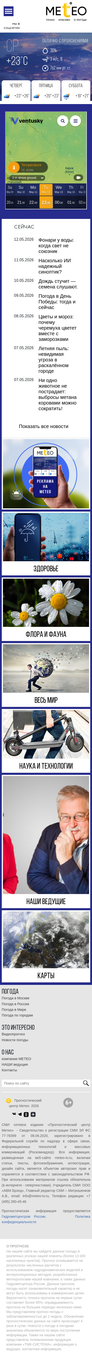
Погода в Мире (14, 1014)
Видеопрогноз (13, 1038)
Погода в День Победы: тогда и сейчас (57, 306)
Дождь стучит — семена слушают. (58, 288)
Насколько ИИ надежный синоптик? (55, 270)
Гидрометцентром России (23, 1220)
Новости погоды (15, 1044)
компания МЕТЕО (16, 1063)
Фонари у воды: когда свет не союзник (56, 249)
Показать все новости (43, 430)
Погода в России (15, 1008)
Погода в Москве (15, 1002)
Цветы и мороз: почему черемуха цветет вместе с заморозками (58, 332)
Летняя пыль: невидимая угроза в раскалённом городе (54, 364)
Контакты (9, 1074)
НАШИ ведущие (15, 1069)
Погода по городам (17, 1019)
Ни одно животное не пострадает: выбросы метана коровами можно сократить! (58, 398)
